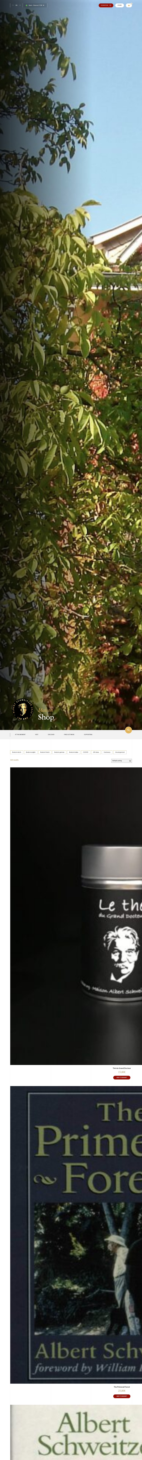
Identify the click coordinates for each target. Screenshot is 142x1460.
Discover (51, 734)
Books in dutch (16, 752)
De (20, 5)
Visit (36, 734)
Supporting (88, 734)
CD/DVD (85, 752)
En (16, 5)
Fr (13, 5)
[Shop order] (121, 761)
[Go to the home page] (22, 709)
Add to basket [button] (122, 1077)
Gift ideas (96, 752)
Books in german (59, 752)
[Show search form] (128, 730)
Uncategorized (120, 752)
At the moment (20, 734)
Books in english (30, 752)
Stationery (107, 752)
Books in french (44, 752)
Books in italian (73, 752)
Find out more (69, 734)
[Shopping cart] (129, 5)
